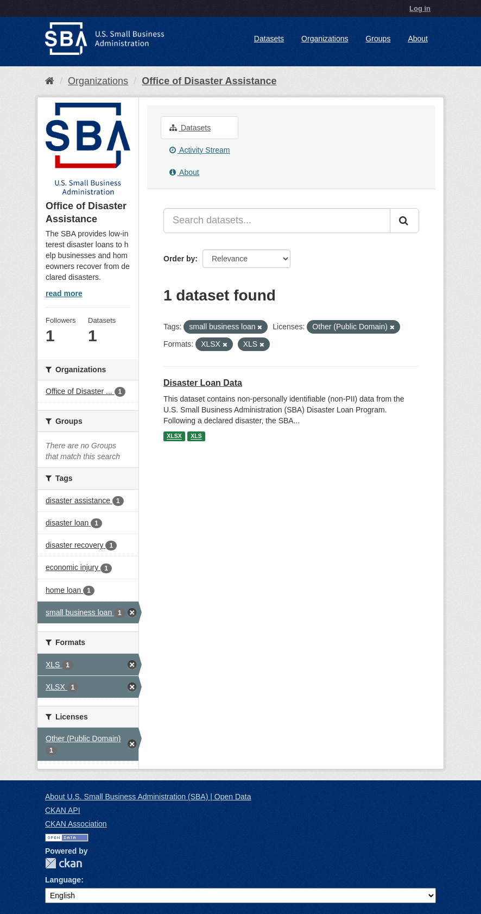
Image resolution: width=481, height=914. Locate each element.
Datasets (269, 38)
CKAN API (62, 810)
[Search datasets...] (276, 220)
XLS (196, 436)
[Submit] (404, 220)
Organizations (324, 38)
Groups (377, 38)
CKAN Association (76, 823)
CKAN (63, 863)
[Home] (49, 81)
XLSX (174, 436)
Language (63, 879)
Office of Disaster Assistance (209, 81)
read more (64, 293)
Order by (179, 258)
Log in (420, 8)
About (418, 38)
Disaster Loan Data (202, 382)
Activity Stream (199, 150)
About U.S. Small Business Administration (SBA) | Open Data (148, 796)
